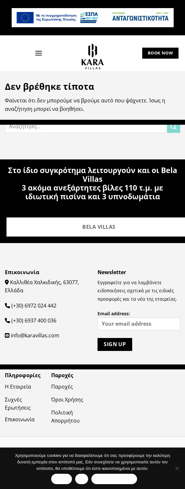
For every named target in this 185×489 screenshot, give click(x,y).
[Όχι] (177, 470)
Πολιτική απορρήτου (114, 478)
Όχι (81, 478)
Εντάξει (61, 478)
